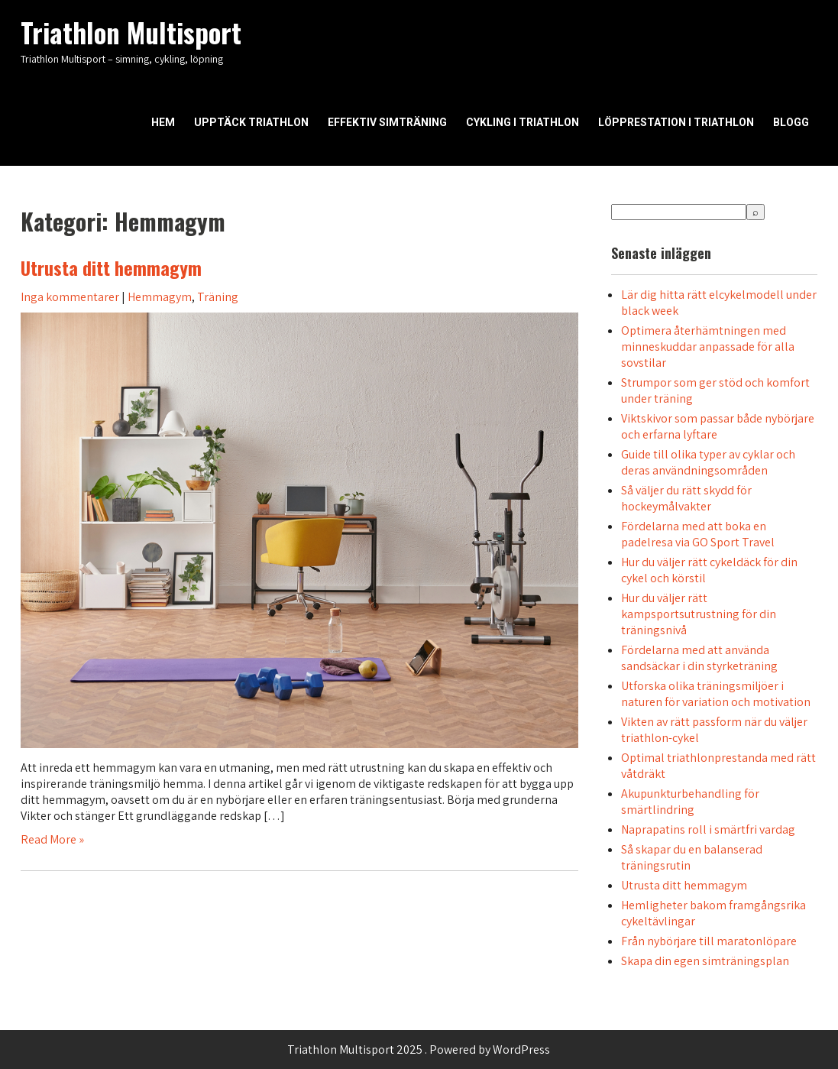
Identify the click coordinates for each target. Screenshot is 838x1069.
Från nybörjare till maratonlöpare (709, 941)
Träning (217, 297)
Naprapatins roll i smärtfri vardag (708, 829)
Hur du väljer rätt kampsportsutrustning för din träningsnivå (698, 614)
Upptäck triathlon (251, 122)
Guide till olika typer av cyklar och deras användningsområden (708, 462)
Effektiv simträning (387, 122)
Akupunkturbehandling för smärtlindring (690, 802)
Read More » (52, 839)
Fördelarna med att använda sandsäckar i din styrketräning (699, 658)
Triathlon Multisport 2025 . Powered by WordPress (418, 1049)
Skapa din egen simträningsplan (705, 961)
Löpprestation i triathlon (676, 122)
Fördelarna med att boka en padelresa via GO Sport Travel (698, 534)
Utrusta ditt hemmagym (111, 267)
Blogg (791, 122)
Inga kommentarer (70, 297)
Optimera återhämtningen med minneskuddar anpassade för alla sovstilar (707, 346)
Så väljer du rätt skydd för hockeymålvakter (686, 498)
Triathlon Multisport (131, 32)
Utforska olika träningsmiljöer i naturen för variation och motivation (715, 694)
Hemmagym (160, 297)
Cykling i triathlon (522, 122)
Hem (163, 122)
